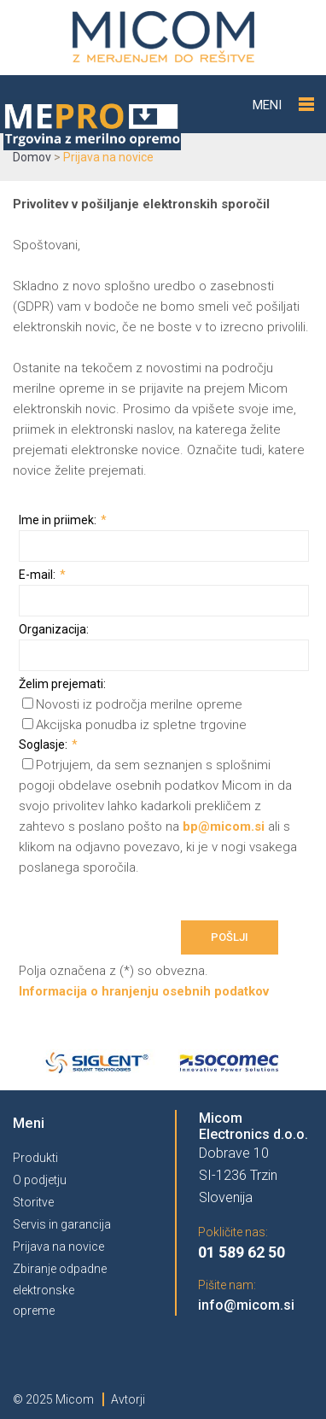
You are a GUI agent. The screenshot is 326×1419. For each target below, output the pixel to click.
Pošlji (229, 937)
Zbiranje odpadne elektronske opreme (60, 1289)
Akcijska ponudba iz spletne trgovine (134, 725)
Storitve (33, 1202)
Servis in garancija (62, 1224)
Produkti (35, 1158)
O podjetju (40, 1180)
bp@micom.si (224, 826)
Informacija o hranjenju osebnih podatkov (144, 991)
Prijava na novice (58, 1246)
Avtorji (128, 1399)
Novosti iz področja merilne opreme (132, 704)
